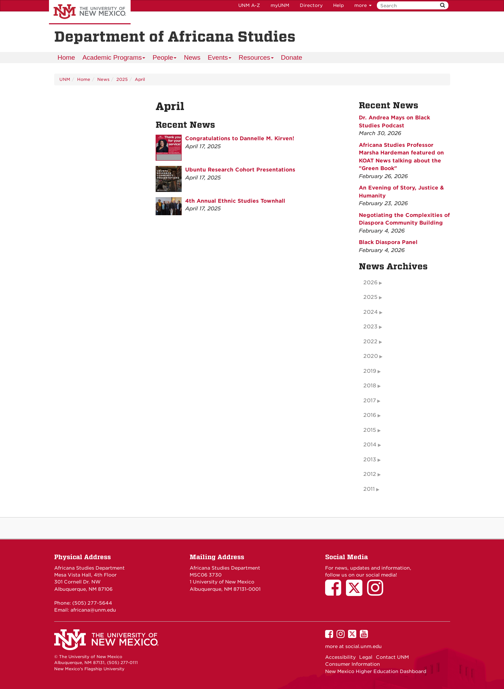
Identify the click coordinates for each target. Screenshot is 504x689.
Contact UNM (392, 657)
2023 (370, 327)
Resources (256, 58)
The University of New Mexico (90, 12)
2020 (370, 356)
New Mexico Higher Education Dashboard (375, 671)
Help (338, 5)
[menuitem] (66, 57)
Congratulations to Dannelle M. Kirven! (239, 138)
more (363, 5)
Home (66, 57)
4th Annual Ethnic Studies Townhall (235, 201)
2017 (369, 400)
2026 (370, 282)
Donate (291, 57)
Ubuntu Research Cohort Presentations (240, 170)
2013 (369, 459)
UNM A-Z (249, 5)
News (192, 57)
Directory (311, 5)
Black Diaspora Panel (388, 242)
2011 (369, 489)
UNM (64, 79)
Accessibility (340, 657)
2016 (369, 415)
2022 (370, 341)
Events (220, 58)
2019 (369, 371)
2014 (370, 445)
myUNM (280, 5)
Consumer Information (352, 664)
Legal (365, 657)
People (164, 58)
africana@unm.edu (93, 610)
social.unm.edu (363, 646)
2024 (370, 312)
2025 (122, 79)
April (140, 79)
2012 (369, 474)
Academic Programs (114, 58)
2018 (369, 386)
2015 (369, 430)
